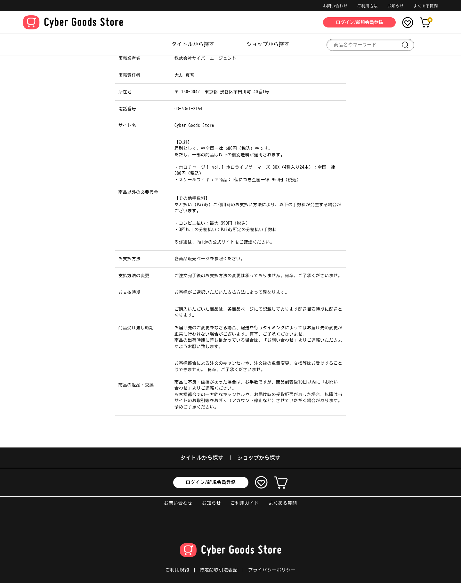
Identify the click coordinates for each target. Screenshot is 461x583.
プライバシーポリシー (271, 570)
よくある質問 (425, 6)
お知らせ (395, 6)
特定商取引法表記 (219, 570)
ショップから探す (268, 44)
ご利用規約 (177, 570)
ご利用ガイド (244, 503)
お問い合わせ (335, 6)
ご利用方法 (367, 6)
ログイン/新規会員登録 (211, 482)
